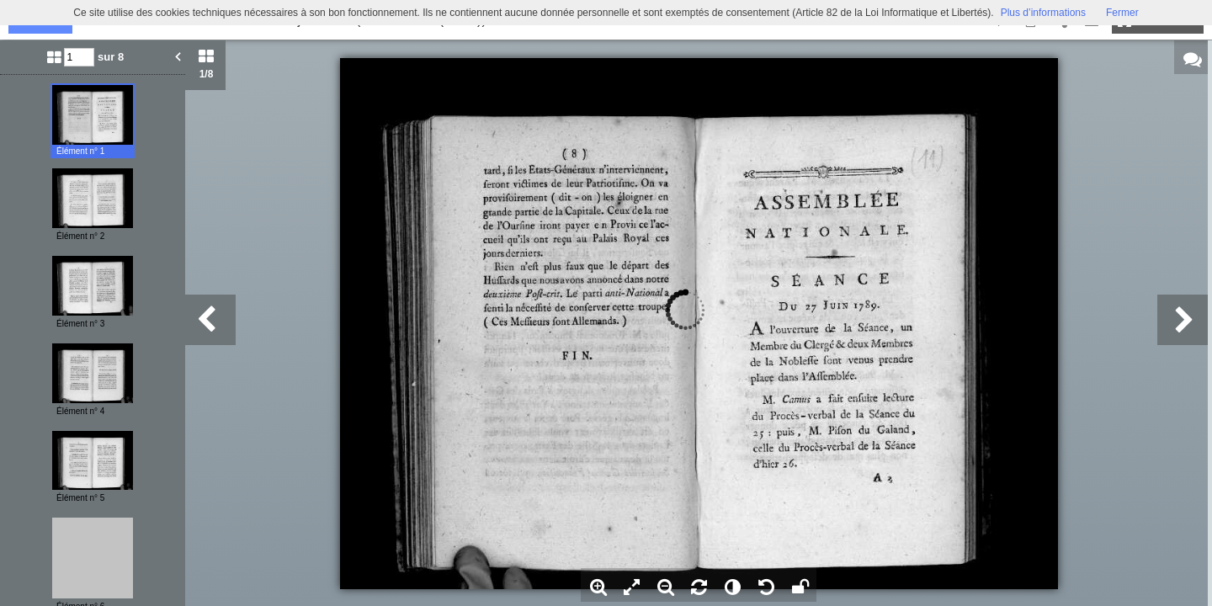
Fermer (1122, 13)
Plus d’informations (1043, 13)
